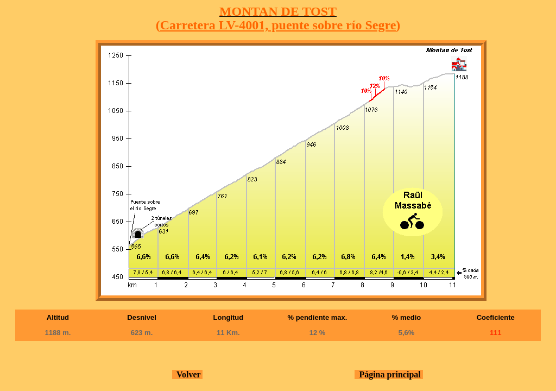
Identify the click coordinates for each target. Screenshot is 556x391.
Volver (187, 374)
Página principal (388, 374)
